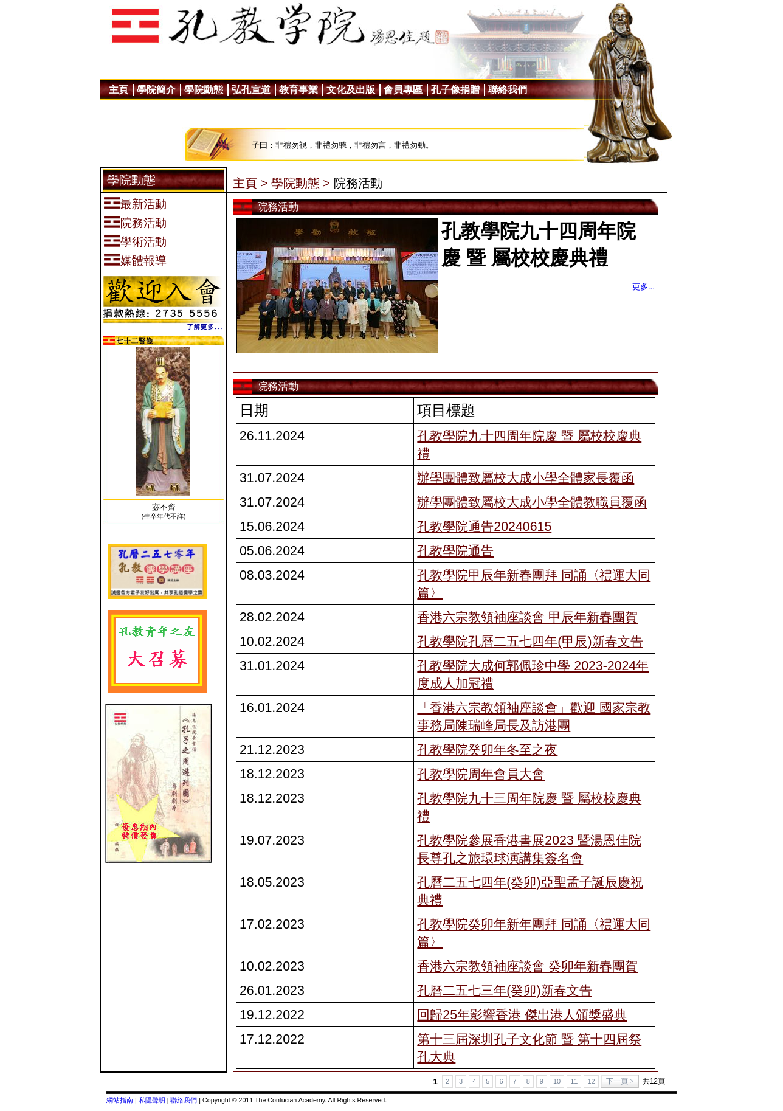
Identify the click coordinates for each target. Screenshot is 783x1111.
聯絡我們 (183, 1100)
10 (557, 1081)
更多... (643, 286)
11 (574, 1081)
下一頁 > (620, 1081)
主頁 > (250, 183)
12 (591, 1081)
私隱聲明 (152, 1100)
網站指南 (119, 1100)
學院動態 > (300, 183)
